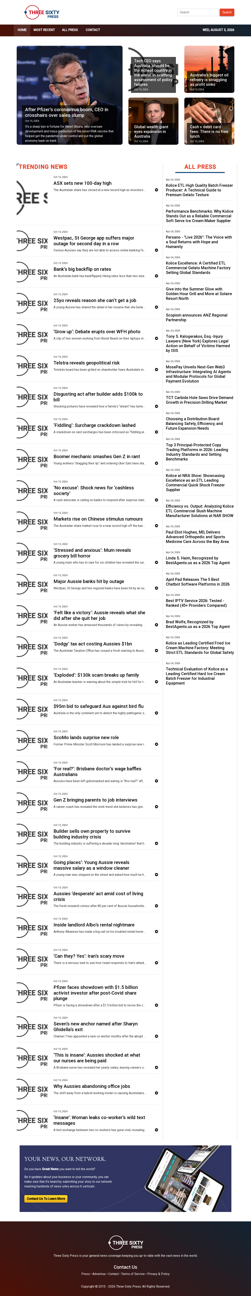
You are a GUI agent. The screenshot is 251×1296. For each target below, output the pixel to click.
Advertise (99, 1274)
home (22, 30)
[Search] (197, 12)
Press (85, 1274)
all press (70, 30)
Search (227, 12)
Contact (93, 30)
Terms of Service (133, 1274)
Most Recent (44, 30)
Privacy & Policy (158, 1274)
